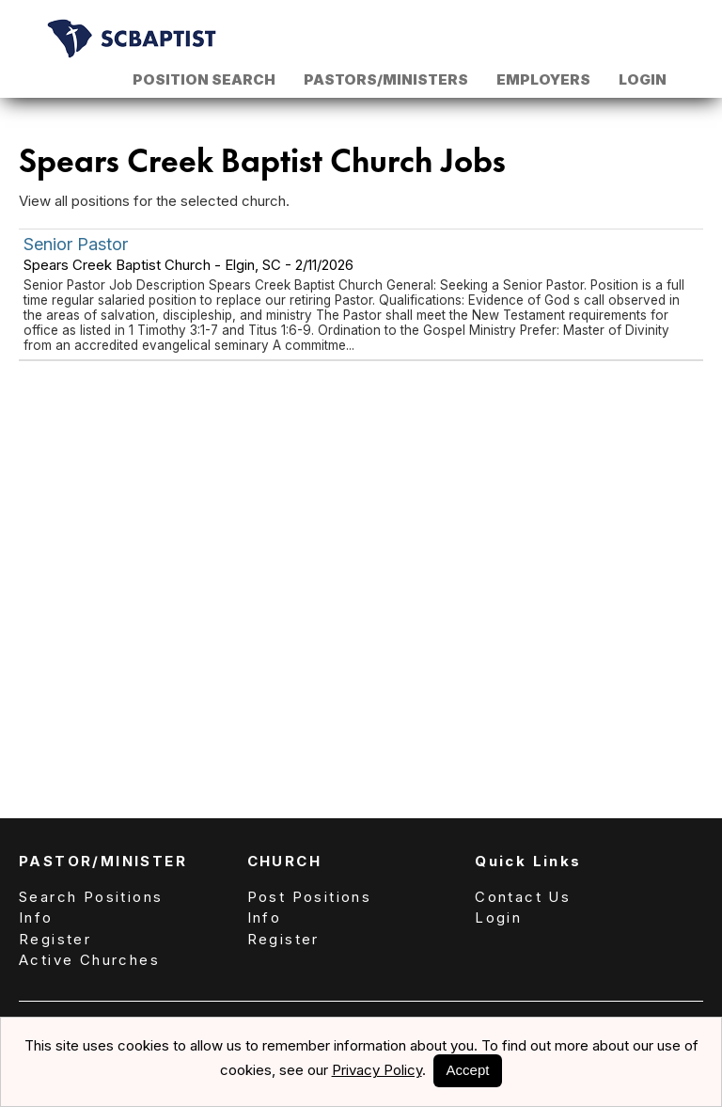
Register (55, 939)
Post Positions (309, 897)
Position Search (204, 79)
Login (643, 79)
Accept (468, 1070)
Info (36, 917)
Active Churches (89, 960)
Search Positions (91, 897)
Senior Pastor (76, 244)
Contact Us (523, 897)
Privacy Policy (377, 1070)
